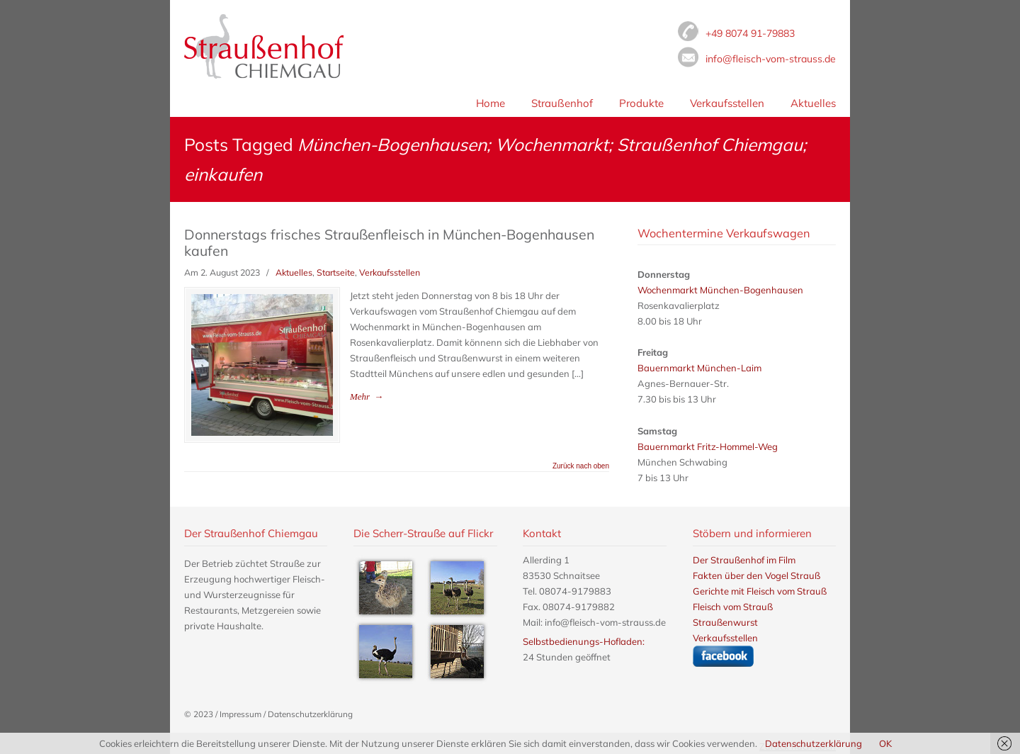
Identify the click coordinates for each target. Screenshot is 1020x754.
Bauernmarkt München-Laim (699, 367)
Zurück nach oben (580, 466)
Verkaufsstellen (389, 272)
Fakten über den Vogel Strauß (756, 575)
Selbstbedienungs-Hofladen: (584, 641)
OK (885, 743)
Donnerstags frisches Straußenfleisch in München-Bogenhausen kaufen (389, 242)
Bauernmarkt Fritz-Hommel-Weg (708, 446)
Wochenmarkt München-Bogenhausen (720, 290)
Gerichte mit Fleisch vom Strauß (760, 591)
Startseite (336, 272)
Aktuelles (294, 272)
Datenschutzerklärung (310, 714)
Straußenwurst (725, 622)
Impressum (240, 714)
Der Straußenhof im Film (744, 560)
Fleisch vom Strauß (264, 46)
